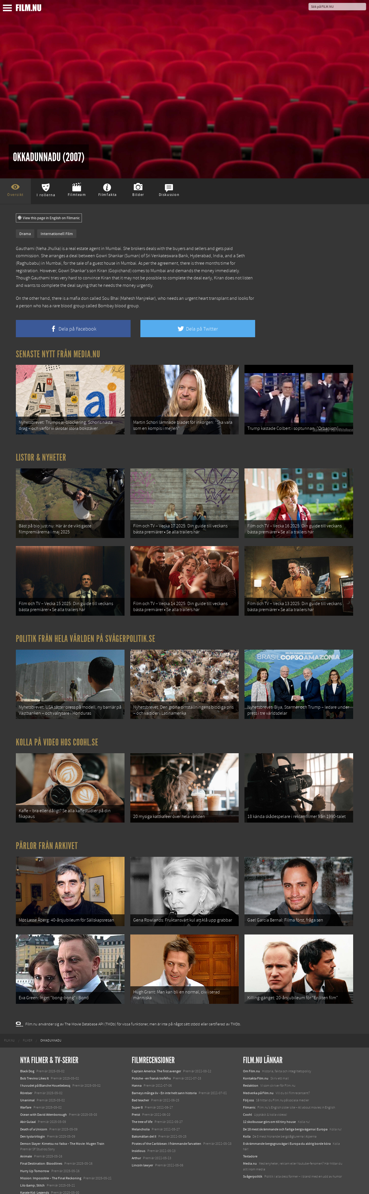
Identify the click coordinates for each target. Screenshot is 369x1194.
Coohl (247, 1106)
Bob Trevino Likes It (34, 1069)
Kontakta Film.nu (255, 1069)
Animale (26, 1147)
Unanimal (27, 1091)
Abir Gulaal (28, 1113)
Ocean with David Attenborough (43, 1106)
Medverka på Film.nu (258, 1084)
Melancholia (141, 1120)
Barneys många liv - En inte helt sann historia (164, 1084)
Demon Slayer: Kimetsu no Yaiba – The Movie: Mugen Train (62, 1135)
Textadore (250, 1147)
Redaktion (250, 1077)
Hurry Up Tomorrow (34, 1162)
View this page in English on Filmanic (49, 218)
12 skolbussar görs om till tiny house (269, 1113)
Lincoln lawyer (142, 1156)
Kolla (247, 1128)
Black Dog (27, 1062)
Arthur (136, 1149)
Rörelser (26, 1084)
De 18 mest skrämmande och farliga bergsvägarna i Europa (285, 1120)
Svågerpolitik (252, 1168)
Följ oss (248, 1091)
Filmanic (249, 1098)
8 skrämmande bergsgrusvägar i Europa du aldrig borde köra (287, 1135)
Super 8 (137, 1098)
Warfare (25, 1098)
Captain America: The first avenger (156, 1062)
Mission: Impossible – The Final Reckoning (50, 1169)
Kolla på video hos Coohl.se (57, 737)
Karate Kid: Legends (34, 1184)
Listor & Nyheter (41, 456)
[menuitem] (9, 1031)
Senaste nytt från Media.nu (58, 354)
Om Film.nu (251, 1062)
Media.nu (250, 1155)
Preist (136, 1106)
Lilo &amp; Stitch (32, 1176)
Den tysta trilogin (32, 1128)
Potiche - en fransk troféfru (151, 1069)
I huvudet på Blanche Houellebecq (45, 1077)
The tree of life (142, 1113)
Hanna (137, 1077)
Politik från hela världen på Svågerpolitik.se (85, 635)
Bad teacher (140, 1091)
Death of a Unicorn (33, 1120)
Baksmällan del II (144, 1128)
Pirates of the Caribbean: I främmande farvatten (166, 1135)
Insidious (138, 1142)
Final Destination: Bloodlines (41, 1155)
